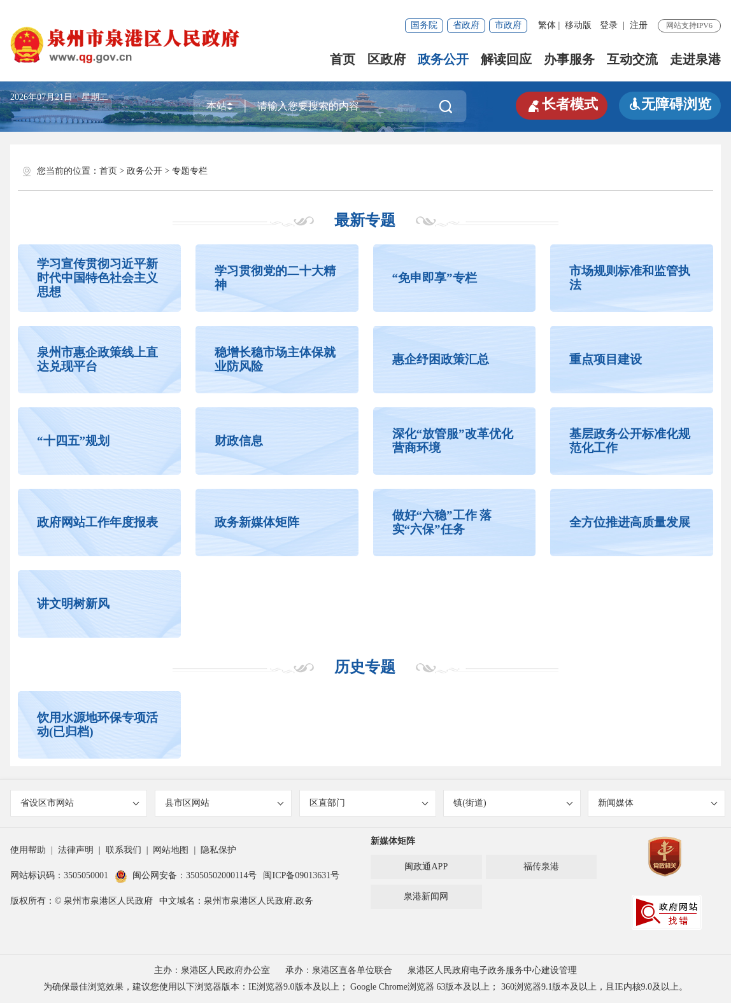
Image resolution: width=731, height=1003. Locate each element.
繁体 (547, 25)
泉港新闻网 (426, 896)
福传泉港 (541, 866)
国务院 (424, 25)
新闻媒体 (657, 803)
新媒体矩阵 (393, 841)
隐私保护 (218, 850)
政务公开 (443, 59)
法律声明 (76, 850)
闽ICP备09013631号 (301, 875)
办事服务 (569, 59)
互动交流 (632, 59)
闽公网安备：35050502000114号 (186, 875)
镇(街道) (512, 803)
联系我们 (123, 850)
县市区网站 (224, 803)
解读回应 (506, 59)
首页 (342, 59)
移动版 (578, 25)
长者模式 (561, 104)
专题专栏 (190, 171)
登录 (609, 25)
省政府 (466, 25)
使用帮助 (28, 850)
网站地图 (170, 850)
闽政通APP (426, 866)
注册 (639, 25)
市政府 (508, 25)
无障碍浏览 (669, 104)
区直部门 (369, 803)
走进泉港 (695, 59)
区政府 (386, 59)
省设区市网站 (79, 803)
